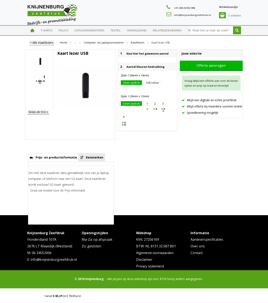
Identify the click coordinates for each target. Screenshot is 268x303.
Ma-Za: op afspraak (97, 239)
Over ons (198, 246)
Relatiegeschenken (167, 30)
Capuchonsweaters (89, 30)
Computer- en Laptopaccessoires (104, 42)
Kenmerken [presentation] (94, 157)
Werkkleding (137, 30)
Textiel (116, 30)
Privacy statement (150, 266)
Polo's (63, 30)
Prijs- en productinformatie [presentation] (56, 157)
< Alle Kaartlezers (41, 43)
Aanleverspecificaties (207, 239)
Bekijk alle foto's (38, 112)
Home (32, 30)
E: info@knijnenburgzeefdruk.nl (52, 259)
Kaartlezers (137, 42)
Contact (197, 253)
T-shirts (46, 30)
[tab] (53, 157)
